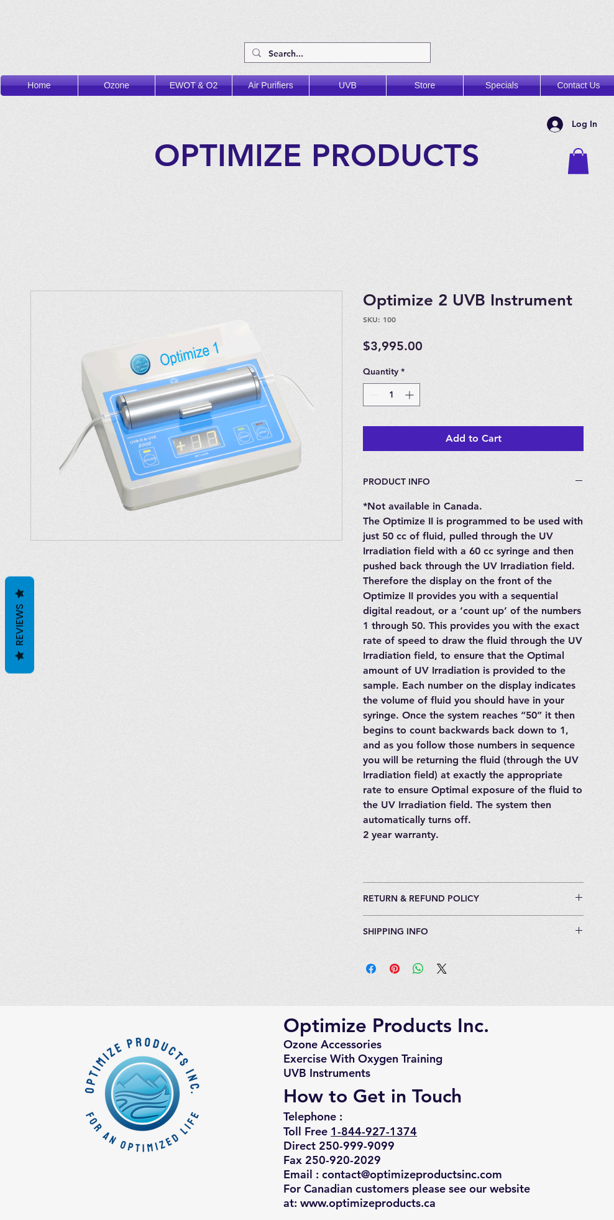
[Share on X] (441, 968)
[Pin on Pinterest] (394, 968)
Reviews (19, 625)
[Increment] (410, 395)
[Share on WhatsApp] (418, 968)
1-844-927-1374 (374, 1131)
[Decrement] (372, 395)
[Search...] (336, 54)
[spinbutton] (391, 395)
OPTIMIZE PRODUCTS (321, 155)
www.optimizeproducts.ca (368, 1203)
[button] (578, 161)
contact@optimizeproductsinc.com (412, 1174)
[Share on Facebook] (371, 968)
